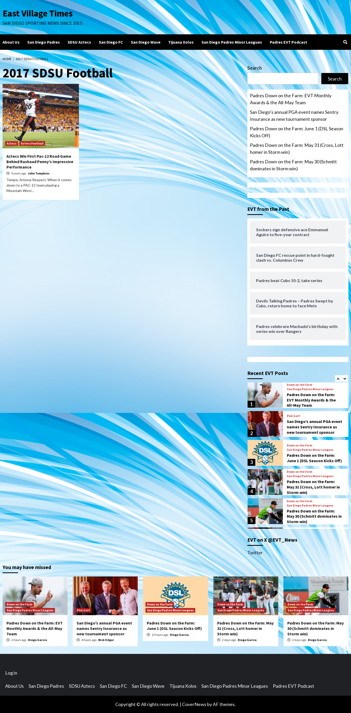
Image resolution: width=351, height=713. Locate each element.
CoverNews (194, 704)
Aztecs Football (32, 143)
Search (254, 68)
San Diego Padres (43, 42)
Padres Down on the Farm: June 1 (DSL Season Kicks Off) (296, 132)
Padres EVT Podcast (288, 42)
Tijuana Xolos (181, 42)
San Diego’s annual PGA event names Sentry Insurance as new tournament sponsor (294, 115)
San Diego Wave (145, 42)
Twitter (255, 552)
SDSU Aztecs (79, 42)
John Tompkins (39, 173)
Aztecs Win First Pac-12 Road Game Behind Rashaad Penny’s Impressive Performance (39, 162)
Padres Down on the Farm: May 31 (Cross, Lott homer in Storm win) (297, 148)
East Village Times (38, 13)
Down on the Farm (299, 384)
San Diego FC (111, 42)
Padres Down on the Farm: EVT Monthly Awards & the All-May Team (290, 99)
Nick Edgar (106, 640)
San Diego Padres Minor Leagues (231, 42)
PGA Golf (293, 416)
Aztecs (12, 143)
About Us (11, 42)
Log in (11, 673)
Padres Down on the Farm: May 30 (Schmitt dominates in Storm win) (293, 165)
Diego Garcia (37, 640)
